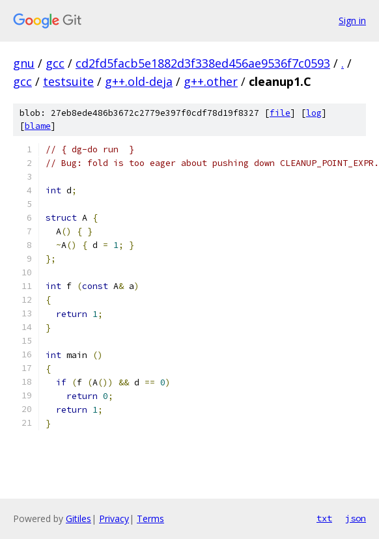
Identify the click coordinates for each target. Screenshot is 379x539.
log (314, 112)
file (280, 112)
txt (324, 518)
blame (38, 125)
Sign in (352, 20)
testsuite (68, 81)
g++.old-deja (139, 81)
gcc (55, 63)
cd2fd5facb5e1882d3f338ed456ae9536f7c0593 (203, 63)
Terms (150, 518)
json (355, 518)
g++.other (211, 81)
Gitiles (78, 518)
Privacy (114, 518)
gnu (24, 63)
